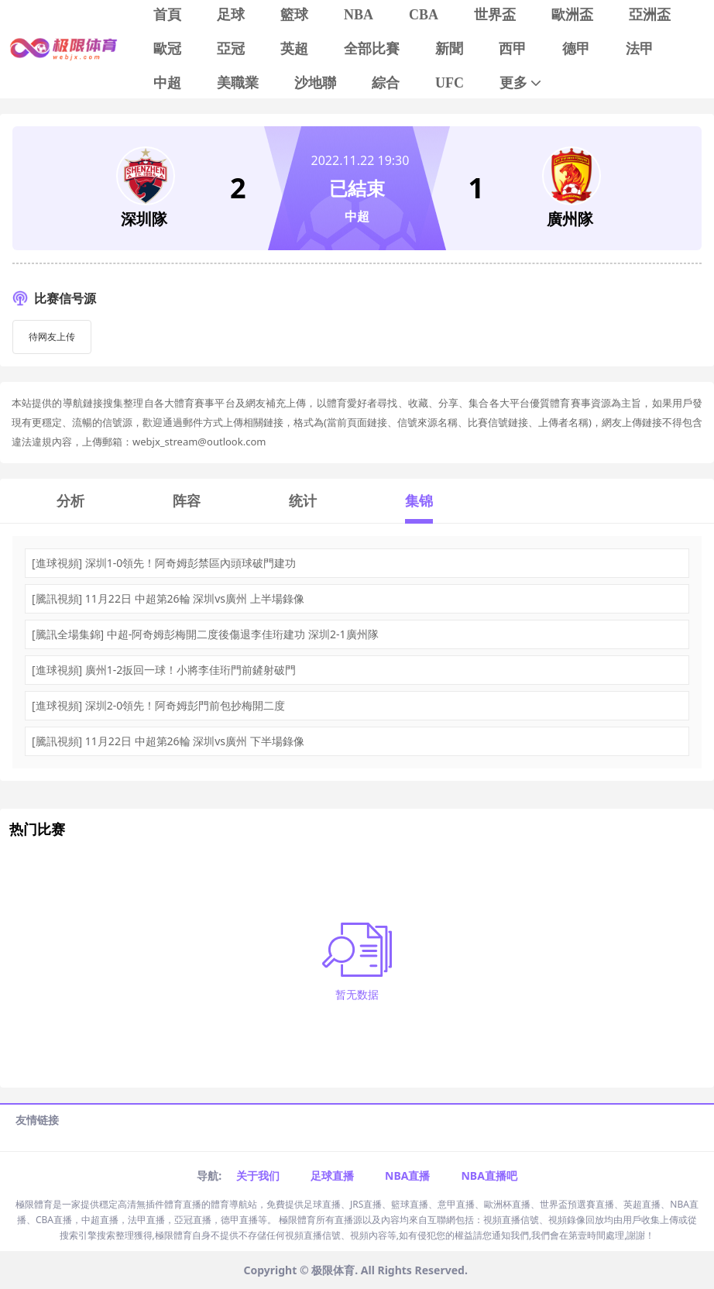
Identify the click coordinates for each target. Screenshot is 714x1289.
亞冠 (231, 49)
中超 (167, 83)
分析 (70, 500)
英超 (294, 49)
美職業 (238, 83)
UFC (449, 83)
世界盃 (495, 14)
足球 (231, 14)
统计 (303, 500)
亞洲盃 (650, 14)
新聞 (449, 49)
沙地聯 (315, 83)
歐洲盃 (572, 14)
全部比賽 (372, 49)
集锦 (419, 500)
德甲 (576, 49)
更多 (521, 83)
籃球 (294, 14)
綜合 (386, 83)
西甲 (513, 49)
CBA (423, 14)
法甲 (640, 49)
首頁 (167, 14)
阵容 (187, 500)
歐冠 (167, 49)
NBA (358, 14)
